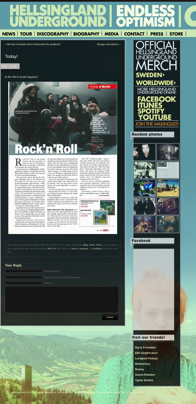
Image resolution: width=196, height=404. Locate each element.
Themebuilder (67, 392)
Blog (85, 244)
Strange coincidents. (107, 44)
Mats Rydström (105, 392)
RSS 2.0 (52, 248)
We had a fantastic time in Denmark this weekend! (33, 44)
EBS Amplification (146, 353)
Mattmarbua (142, 363)
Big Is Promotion (145, 347)
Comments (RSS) (137, 392)
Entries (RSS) (119, 392)
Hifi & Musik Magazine (24, 76)
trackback (97, 248)
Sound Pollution (145, 374)
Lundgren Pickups (146, 358)
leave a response (79, 248)
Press (98, 244)
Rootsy (139, 369)
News (92, 244)
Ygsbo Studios (144, 380)
